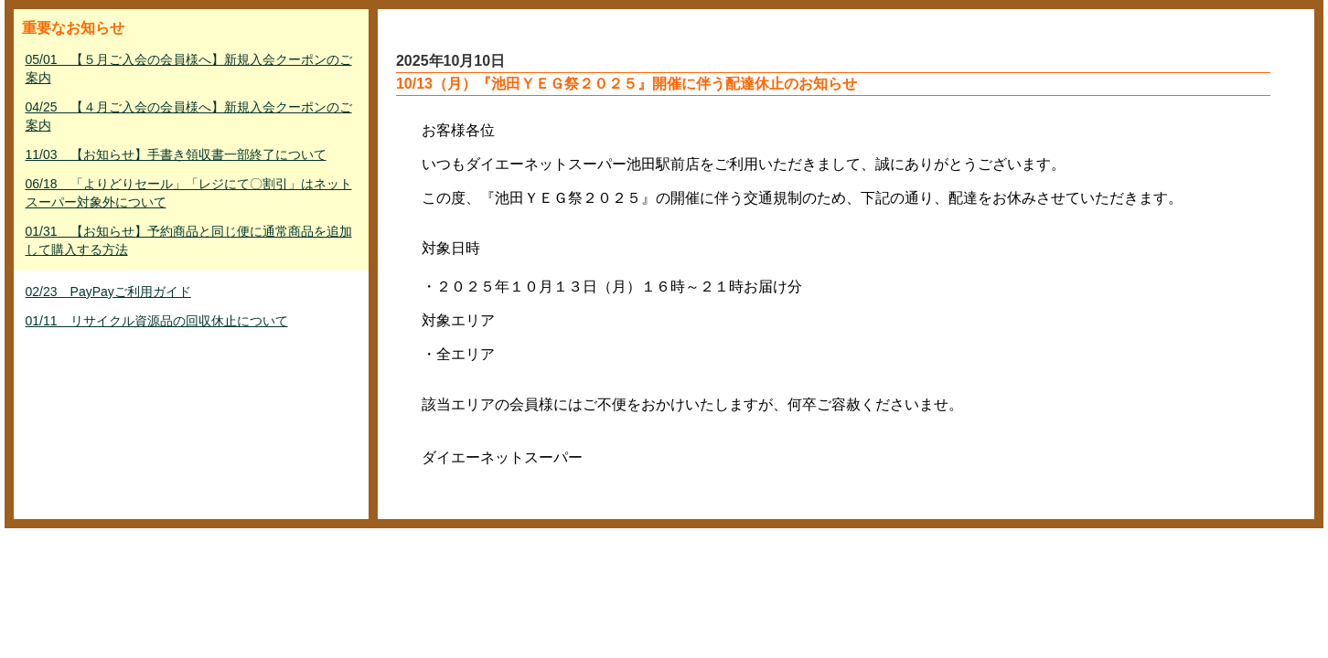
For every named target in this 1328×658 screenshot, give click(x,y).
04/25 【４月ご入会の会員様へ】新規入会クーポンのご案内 (189, 116)
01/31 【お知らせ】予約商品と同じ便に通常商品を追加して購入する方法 (189, 240)
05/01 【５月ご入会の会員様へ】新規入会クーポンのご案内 (189, 68)
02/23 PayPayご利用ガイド (108, 291)
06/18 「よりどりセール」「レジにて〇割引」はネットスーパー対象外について (189, 192)
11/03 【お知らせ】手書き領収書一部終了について (176, 154)
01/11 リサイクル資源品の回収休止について (157, 320)
